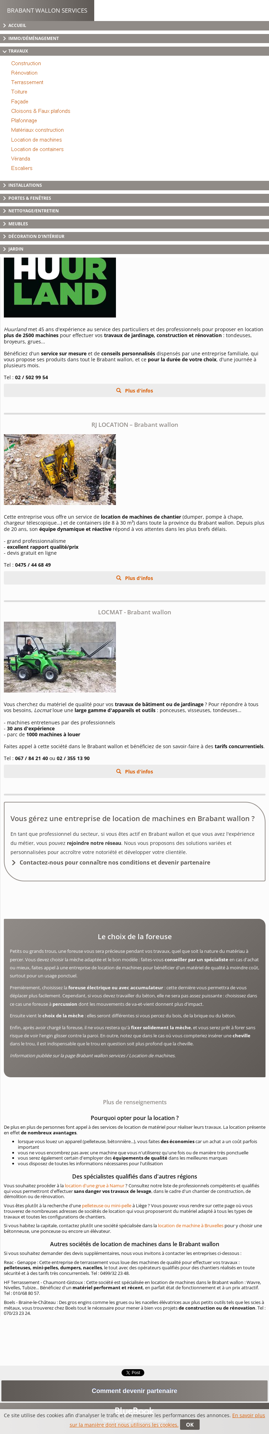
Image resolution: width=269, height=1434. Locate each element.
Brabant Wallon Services (47, 10)
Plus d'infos (138, 390)
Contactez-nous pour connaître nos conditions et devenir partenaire (115, 862)
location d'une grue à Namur (94, 1185)
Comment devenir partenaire (134, 1390)
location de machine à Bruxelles (190, 1225)
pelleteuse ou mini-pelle (106, 1205)
